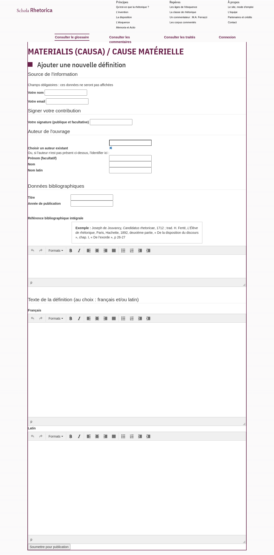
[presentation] (32, 250)
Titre (31, 197)
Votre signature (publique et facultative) (58, 122)
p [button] (31, 282)
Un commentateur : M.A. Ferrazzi (188, 17)
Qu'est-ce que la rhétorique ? (132, 7)
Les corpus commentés (183, 22)
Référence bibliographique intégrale (55, 218)
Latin (32, 428)
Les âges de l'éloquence (183, 7)
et (125, 27)
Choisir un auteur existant (48, 148)
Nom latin (35, 170)
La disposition (124, 17)
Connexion (227, 37)
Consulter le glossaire (72, 37)
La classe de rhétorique (183, 12)
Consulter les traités (180, 37)
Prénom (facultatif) (42, 158)
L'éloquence (123, 22)
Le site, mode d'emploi (240, 7)
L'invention (122, 12)
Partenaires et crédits (240, 17)
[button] (32, 250)
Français (34, 310)
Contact (232, 22)
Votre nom (36, 92)
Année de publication (44, 203)
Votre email (36, 101)
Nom (31, 164)
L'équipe (232, 12)
